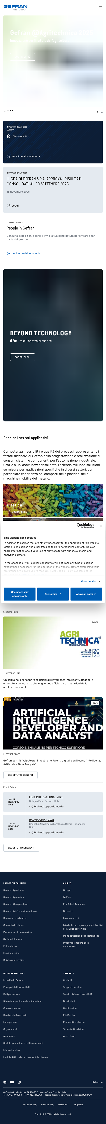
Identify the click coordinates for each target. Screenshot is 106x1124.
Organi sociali (10, 1029)
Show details (88, 581)
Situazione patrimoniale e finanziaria (22, 1001)
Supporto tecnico (72, 987)
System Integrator (13, 939)
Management (10, 1022)
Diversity (68, 911)
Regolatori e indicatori (14, 918)
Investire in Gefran (13, 980)
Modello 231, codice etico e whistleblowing (25, 1057)
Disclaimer (63, 1105)
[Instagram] (21, 1081)
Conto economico (12, 1008)
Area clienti (69, 1036)
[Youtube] (14, 1081)
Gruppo (67, 890)
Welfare (67, 897)
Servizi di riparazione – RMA (77, 994)
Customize (53, 594)
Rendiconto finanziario (15, 1015)
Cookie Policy (47, 1105)
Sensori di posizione (13, 890)
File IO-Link (69, 1015)
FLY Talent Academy (74, 904)
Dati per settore (11, 994)
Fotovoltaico (10, 946)
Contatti (67, 980)
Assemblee (9, 1036)
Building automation (13, 960)
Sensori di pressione (13, 897)
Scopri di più (22, 56)
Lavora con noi (71, 918)
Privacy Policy (30, 1105)
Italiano (96, 1082)
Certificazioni (70, 1008)
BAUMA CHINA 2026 (41, 819)
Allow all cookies (86, 594)
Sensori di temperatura (15, 904)
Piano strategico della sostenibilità (81, 935)
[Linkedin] (6, 1081)
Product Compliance (74, 1022)
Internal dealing (11, 1050)
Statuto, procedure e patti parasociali (22, 1043)
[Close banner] (101, 525)
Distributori (69, 1001)
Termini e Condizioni (73, 1029)
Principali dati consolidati (16, 987)
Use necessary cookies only (19, 594)
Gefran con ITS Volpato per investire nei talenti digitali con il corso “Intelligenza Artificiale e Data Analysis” (52, 762)
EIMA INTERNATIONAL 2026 (46, 797)
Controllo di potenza (13, 925)
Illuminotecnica (11, 953)
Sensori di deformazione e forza (20, 911)
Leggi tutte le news (20, 775)
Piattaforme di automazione (18, 932)
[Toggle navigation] (101, 8)
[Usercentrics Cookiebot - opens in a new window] (79, 525)
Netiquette (78, 1105)
